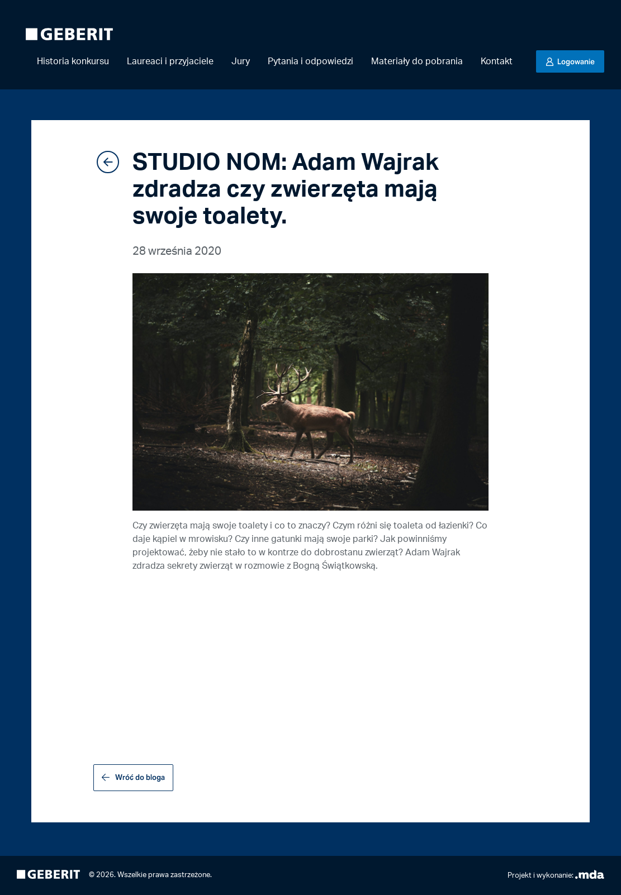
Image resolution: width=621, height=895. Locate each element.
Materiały (417, 61)
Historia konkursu (73, 61)
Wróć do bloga (140, 777)
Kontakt (497, 61)
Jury (240, 61)
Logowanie (575, 61)
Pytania (310, 61)
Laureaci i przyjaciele (170, 61)
